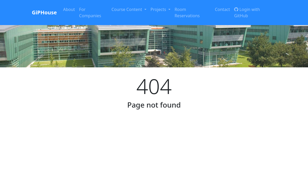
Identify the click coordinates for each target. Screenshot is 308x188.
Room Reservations (187, 13)
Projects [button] (159, 9)
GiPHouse (44, 12)
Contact (222, 9)
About (69, 9)
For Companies (90, 13)
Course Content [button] (127, 9)
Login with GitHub (247, 13)
